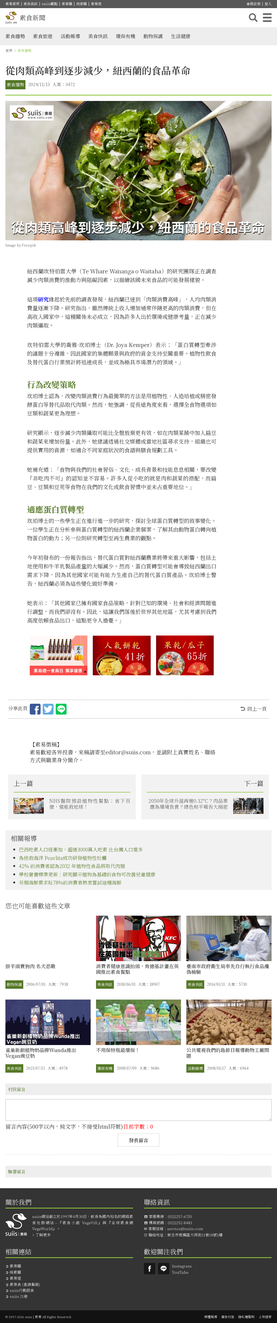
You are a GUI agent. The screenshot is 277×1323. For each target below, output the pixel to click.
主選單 (267, 17)
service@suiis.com (185, 1228)
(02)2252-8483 (180, 1222)
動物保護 (153, 36)
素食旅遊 (42, 36)
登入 (268, 3)
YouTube (180, 1272)
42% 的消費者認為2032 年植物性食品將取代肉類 (72, 865)
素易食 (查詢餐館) (25, 1284)
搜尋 (253, 17)
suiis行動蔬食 (22, 1290)
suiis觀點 (50, 3)
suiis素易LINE (163, 1268)
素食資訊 (31, 3)
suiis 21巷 (19, 1296)
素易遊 (96, 3)
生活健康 (180, 36)
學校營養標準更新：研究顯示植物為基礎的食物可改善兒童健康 (87, 874)
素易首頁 (12, 3)
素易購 (67, 3)
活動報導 (70, 36)
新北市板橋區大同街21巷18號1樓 (195, 1234)
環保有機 (125, 36)
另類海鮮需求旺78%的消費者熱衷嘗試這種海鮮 (70, 882)
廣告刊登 (227, 1316)
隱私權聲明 (246, 1316)
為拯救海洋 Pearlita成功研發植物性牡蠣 (63, 857)
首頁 (8, 50)
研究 (43, 299)
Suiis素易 (149, 1268)
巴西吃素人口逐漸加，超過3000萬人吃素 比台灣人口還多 (81, 849)
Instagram (182, 1266)
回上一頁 (257, 708)
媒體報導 (210, 1316)
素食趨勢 (15, 36)
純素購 (81, 3)
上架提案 (265, 1316)
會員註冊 (253, 3)
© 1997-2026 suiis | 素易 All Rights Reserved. (38, 1316)
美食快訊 (98, 36)
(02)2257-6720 (180, 1216)
